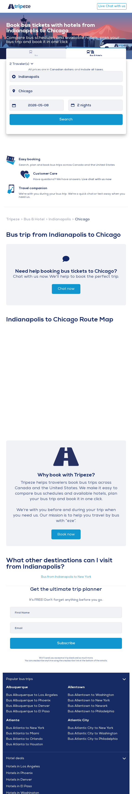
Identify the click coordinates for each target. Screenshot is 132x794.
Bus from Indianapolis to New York (66, 576)
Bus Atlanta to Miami (22, 733)
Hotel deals (15, 758)
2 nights (84, 105)
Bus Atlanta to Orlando (24, 739)
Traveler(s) (20, 64)
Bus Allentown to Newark (88, 706)
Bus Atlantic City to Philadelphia (93, 739)
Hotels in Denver (19, 779)
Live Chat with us (111, 6)
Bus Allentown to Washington (91, 695)
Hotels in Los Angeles (23, 766)
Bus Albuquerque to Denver (28, 706)
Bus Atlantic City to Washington (92, 733)
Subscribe (66, 643)
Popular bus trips (19, 679)
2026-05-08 (38, 105)
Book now (66, 534)
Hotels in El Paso (19, 786)
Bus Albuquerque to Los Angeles (32, 695)
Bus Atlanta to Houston (24, 744)
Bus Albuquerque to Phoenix (28, 700)
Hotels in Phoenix (19, 773)
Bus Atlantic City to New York (90, 728)
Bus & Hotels (90, 53)
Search (66, 119)
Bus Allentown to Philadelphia (91, 711)
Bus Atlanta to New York (25, 728)
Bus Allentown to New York (89, 700)
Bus (30, 53)
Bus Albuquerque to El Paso (28, 711)
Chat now (66, 289)
